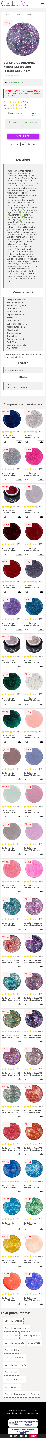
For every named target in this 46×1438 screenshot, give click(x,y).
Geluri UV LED (34, 1343)
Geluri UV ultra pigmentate (16, 1328)
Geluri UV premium (31, 1335)
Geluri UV (8, 15)
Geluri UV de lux (11, 1350)
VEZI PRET (23, 136)
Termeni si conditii (17, 1410)
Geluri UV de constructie (15, 1394)
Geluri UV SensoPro (23, 15)
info (19, 442)
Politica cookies (31, 1413)
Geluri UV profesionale (14, 1379)
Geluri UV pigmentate (14, 1343)
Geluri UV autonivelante (15, 1365)
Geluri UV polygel (12, 1387)
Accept (33, 1435)
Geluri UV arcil (10, 1372)
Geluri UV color (11, 1335)
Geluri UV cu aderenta (14, 1357)
